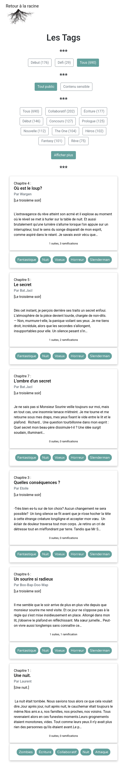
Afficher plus (63, 155)
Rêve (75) (78, 141)
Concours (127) (61, 121)
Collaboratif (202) (61, 111)
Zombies (26, 752)
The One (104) (65, 131)
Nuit (45, 260)
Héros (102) (94, 131)
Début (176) (40, 63)
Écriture (45, 752)
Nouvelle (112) (35, 131)
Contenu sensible (76, 87)
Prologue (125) (93, 121)
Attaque (101, 752)
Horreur (77, 260)
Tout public (45, 87)
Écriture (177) (94, 111)
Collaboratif (67, 752)
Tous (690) (88, 63)
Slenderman (100, 260)
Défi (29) (64, 63)
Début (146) (31, 121)
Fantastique (26, 260)
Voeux (60, 260)
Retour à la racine (22, 14)
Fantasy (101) (51, 141)
